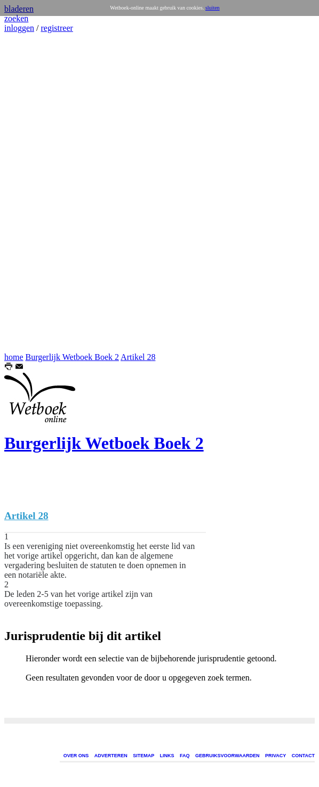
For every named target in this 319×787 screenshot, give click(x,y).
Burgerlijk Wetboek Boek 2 (72, 357)
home (13, 357)
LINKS (167, 755)
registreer (57, 27)
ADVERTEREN (110, 755)
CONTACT (303, 755)
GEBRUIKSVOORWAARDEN (227, 755)
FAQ (185, 755)
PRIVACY (275, 755)
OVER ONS (76, 755)
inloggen (19, 27)
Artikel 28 (138, 357)
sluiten (212, 8)
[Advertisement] (36, 192)
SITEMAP (143, 755)
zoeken (16, 18)
